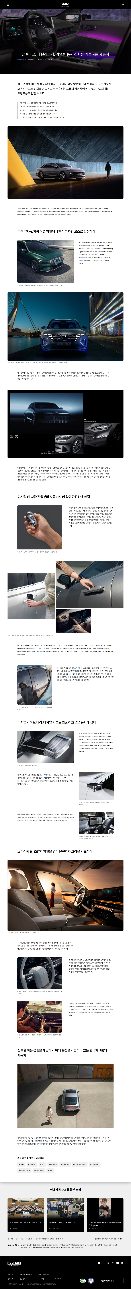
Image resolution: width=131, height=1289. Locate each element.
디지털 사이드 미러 (48, 775)
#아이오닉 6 (32, 1164)
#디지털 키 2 (65, 1164)
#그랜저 (21, 1164)
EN (123, 4)
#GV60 (42, 1164)
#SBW (50, 1171)
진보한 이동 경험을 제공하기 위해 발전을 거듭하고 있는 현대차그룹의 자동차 (43, 117)
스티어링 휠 (69, 677)
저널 (22, 1239)
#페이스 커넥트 (39, 1171)
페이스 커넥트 (76, 668)
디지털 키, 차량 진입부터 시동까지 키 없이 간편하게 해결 (37, 107)
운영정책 (22, 1279)
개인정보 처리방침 (25, 1274)
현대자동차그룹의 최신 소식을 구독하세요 (110, 1239)
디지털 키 (97, 646)
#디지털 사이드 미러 (79, 1164)
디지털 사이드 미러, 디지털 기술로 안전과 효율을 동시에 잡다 (38, 110)
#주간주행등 (53, 1164)
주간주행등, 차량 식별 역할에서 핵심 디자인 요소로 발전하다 (38, 103)
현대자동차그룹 (21, 59)
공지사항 (11, 1274)
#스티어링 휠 (94, 1164)
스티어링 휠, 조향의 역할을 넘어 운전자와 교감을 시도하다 (37, 114)
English (58, 1278)
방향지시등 (82, 258)
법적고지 (11, 1279)
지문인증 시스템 (39, 652)
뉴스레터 (41, 1279)
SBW (37, 1141)
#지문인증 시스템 (24, 1171)
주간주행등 (97, 249)
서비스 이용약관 (43, 1274)
